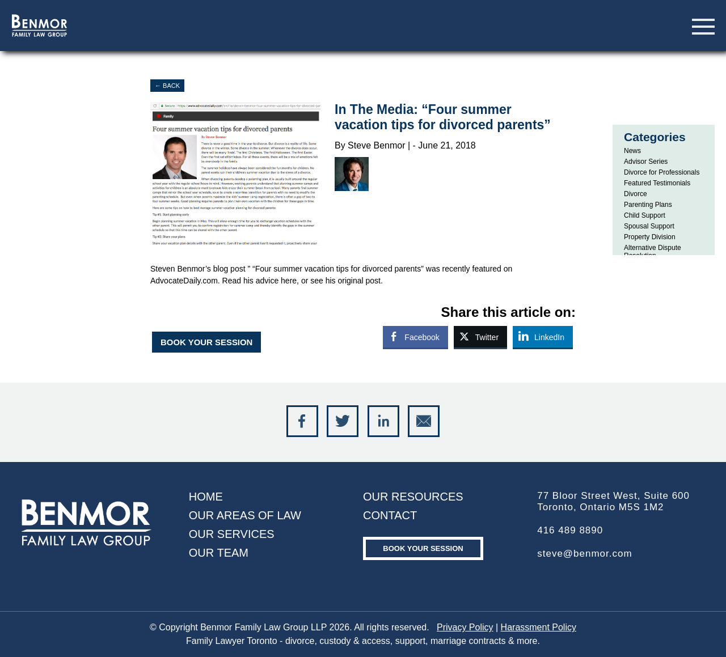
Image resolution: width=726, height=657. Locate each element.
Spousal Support (649, 226)
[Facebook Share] (415, 336)
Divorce (635, 194)
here (289, 280)
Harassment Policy (538, 627)
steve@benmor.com (584, 553)
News (632, 151)
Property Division (650, 237)
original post (359, 280)
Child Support (644, 215)
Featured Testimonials (657, 183)
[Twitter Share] (480, 336)
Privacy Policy (465, 627)
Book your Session (423, 548)
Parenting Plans (648, 205)
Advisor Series (646, 162)
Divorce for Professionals (661, 172)
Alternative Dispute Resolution (652, 252)
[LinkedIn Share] (543, 336)
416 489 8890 (570, 530)
